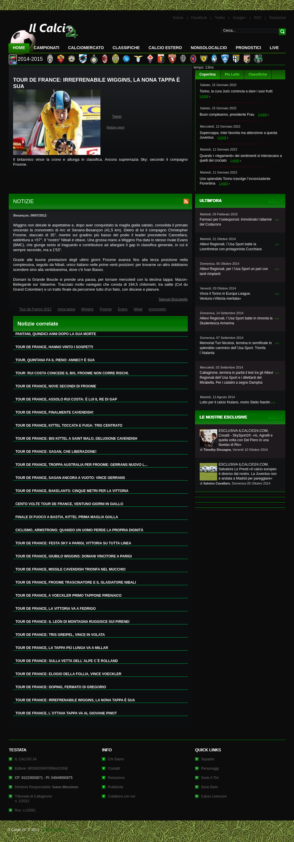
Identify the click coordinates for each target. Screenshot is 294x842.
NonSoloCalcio (209, 47)
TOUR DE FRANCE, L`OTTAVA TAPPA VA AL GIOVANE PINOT (66, 713)
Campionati (46, 47)
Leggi (204, 96)
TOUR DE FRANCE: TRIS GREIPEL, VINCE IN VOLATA (60, 635)
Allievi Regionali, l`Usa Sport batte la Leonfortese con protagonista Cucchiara (231, 246)
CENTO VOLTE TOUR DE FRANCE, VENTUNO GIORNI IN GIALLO (69, 504)
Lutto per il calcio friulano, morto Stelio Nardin (235, 402)
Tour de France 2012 (35, 309)
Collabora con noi (121, 796)
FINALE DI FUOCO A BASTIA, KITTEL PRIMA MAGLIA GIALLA (66, 517)
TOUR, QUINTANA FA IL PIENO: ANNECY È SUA (55, 360)
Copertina (207, 74)
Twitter (220, 18)
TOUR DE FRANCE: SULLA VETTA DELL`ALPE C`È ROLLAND (66, 661)
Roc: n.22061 (25, 810)
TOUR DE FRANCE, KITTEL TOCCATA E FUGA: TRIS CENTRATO (68, 425)
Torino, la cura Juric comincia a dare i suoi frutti (236, 91)
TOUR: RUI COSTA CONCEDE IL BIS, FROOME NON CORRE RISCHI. (72, 373)
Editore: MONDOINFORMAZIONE (41, 768)
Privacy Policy (55, 830)
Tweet (116, 117)
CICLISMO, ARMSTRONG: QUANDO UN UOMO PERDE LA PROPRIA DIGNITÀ (79, 530)
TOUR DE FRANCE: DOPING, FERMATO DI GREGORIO (60, 687)
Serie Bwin (209, 787)
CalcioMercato (86, 47)
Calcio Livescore (214, 796)
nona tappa (66, 309)
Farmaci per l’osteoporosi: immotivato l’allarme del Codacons (236, 221)
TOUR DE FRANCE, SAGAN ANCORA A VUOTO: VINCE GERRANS (70, 478)
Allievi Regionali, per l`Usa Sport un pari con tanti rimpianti (234, 271)
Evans (122, 309)
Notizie (178, 18)
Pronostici (248, 47)
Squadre (207, 759)
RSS (257, 18)
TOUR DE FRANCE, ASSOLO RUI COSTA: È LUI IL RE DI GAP (66, 399)
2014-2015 (30, 59)
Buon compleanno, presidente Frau (227, 114)
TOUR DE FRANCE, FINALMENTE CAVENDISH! (54, 412)
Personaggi (210, 768)
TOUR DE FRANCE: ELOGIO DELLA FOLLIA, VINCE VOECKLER (68, 674)
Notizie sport (115, 127)
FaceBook (199, 18)
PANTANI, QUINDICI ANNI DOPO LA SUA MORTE (55, 334)
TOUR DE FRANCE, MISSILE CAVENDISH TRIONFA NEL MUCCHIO (70, 569)
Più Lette (232, 74)
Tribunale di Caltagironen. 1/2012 (33, 798)
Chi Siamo (116, 759)
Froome (106, 309)
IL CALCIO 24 (25, 759)
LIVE (274, 47)
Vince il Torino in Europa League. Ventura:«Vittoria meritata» (225, 296)
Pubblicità (115, 787)
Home (19, 47)
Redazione (277, 18)
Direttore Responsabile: (46, 787)
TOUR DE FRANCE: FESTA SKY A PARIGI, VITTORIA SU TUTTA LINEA (73, 543)
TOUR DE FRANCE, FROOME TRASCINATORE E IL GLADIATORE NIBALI (75, 582)
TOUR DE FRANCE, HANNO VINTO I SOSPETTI (54, 347)
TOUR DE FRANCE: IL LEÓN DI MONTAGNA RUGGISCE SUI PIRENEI (72, 622)
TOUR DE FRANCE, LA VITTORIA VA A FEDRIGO (55, 609)
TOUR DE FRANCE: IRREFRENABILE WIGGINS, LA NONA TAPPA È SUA (75, 700)
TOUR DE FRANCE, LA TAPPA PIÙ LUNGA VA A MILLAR (61, 648)
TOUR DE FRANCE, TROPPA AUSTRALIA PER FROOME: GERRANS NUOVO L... (81, 465)
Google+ (239, 18)
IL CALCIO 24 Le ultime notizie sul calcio (43, 37)
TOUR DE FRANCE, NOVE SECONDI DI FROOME (55, 386)
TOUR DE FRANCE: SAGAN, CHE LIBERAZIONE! (55, 452)
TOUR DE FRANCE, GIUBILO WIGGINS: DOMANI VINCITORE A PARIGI (73, 556)
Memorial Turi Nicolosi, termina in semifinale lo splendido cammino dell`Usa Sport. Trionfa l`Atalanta (236, 348)
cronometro (157, 309)
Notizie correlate (37, 324)
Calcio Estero (165, 47)
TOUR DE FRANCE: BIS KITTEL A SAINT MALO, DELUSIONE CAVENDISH (76, 439)
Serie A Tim (210, 778)
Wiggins (87, 309)
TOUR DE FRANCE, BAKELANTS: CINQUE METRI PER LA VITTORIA (71, 491)
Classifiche (258, 74)
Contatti (114, 768)
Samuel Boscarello (173, 299)
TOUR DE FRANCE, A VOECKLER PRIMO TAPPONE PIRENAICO (68, 595)
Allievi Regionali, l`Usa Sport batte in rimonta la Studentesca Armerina (236, 320)
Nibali (138, 309)
